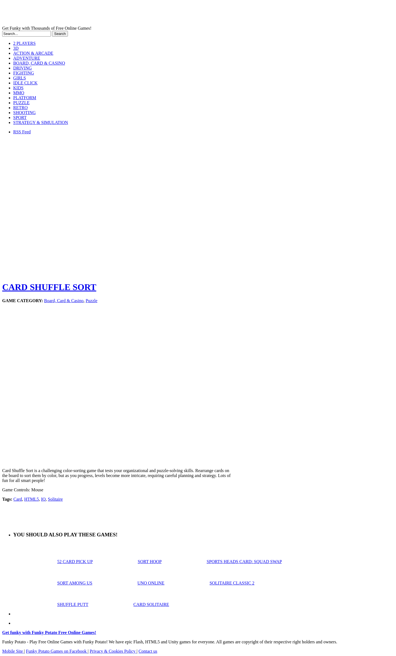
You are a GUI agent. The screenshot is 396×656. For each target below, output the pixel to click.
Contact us (148, 651)
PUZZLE (21, 102)
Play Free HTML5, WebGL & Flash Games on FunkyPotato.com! (95, 14)
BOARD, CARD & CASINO (39, 63)
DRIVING (22, 68)
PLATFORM (24, 97)
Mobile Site (13, 651)
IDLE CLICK (25, 83)
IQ (43, 499)
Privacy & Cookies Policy (113, 651)
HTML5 (31, 499)
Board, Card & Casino (63, 300)
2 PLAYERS (24, 43)
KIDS (18, 88)
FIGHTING (23, 73)
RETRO (20, 107)
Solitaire (55, 499)
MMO (18, 92)
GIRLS (19, 78)
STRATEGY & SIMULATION (40, 122)
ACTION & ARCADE (33, 53)
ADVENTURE (26, 58)
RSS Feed (22, 131)
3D (16, 48)
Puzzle (91, 300)
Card (17, 499)
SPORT (20, 117)
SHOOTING (24, 112)
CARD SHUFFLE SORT (49, 287)
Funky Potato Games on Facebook (56, 651)
